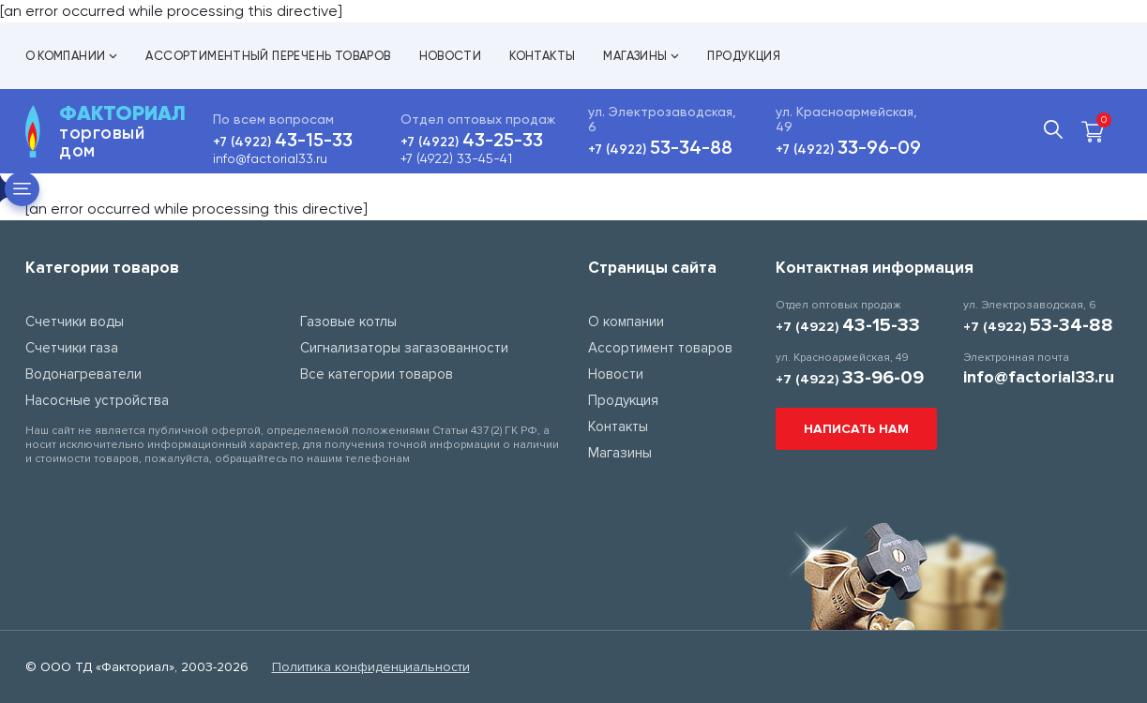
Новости (450, 56)
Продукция (743, 56)
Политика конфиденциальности (371, 667)
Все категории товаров (376, 374)
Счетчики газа (71, 347)
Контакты (542, 56)
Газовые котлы (348, 321)
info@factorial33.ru (270, 158)
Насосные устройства (97, 400)
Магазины (641, 56)
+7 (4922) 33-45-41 (456, 158)
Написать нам (856, 429)
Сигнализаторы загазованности (404, 347)
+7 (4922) (283, 142)
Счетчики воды (74, 321)
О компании (71, 56)
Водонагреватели (83, 374)
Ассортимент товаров (660, 347)
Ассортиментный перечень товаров (267, 56)
